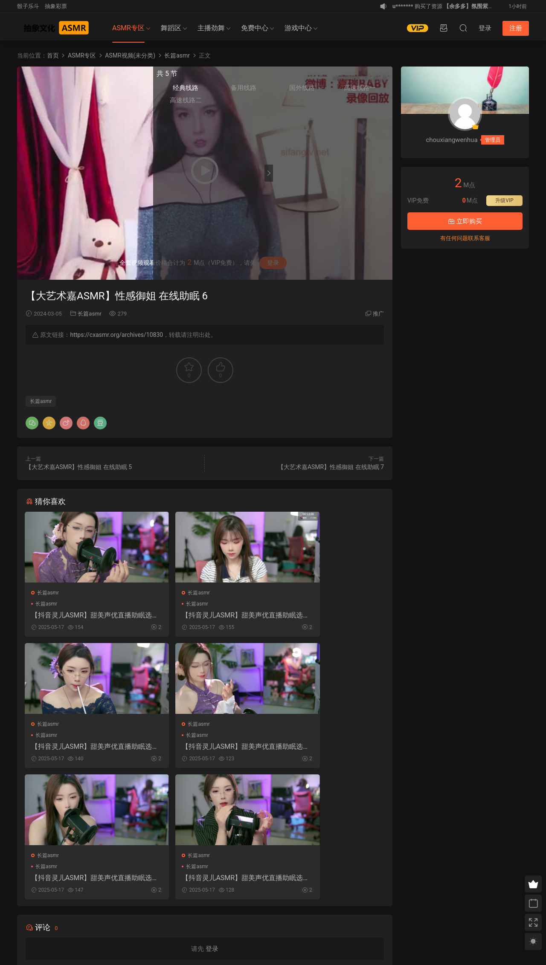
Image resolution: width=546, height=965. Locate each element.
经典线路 (292, 90)
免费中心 (254, 28)
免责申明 (57, 920)
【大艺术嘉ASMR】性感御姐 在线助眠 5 (79, 467)
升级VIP (504, 200)
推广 (378, 313)
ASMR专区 (128, 28)
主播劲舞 (211, 28)
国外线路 (346, 90)
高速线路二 (292, 103)
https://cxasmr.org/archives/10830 (116, 334)
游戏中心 (298, 28)
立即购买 (465, 221)
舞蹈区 (171, 28)
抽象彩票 (56, 6)
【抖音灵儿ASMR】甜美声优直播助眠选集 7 (204, 615)
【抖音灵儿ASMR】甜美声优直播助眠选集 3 (326, 615)
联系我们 (79, 920)
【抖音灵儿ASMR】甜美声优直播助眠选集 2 (326, 749)
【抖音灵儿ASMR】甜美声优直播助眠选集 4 (82, 749)
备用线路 (319, 90)
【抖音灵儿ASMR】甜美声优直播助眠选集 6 (82, 615)
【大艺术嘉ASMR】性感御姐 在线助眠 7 (331, 467)
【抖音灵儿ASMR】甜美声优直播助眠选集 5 (204, 749)
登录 (212, 821)
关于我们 (36, 920)
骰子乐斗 (28, 6)
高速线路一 (373, 90)
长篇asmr (90, 313)
